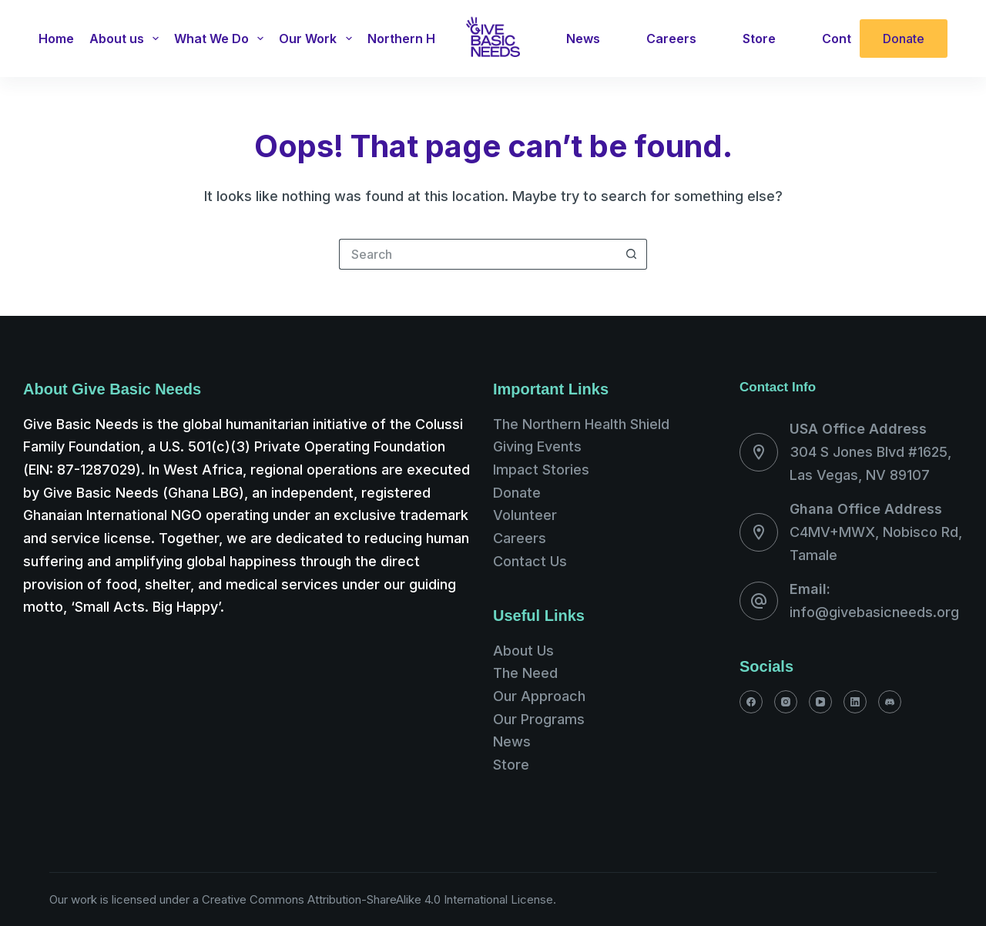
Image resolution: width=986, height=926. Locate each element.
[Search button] (631, 254)
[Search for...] (477, 254)
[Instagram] (785, 701)
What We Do (222, 38)
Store (759, 38)
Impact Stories (541, 469)
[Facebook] (751, 701)
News (583, 38)
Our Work (318, 38)
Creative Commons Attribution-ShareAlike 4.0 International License (377, 899)
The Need (525, 673)
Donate (903, 38)
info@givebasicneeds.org (874, 612)
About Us (523, 650)
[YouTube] (820, 701)
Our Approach (539, 696)
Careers (671, 38)
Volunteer (525, 515)
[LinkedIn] (855, 701)
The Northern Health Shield (581, 424)
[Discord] (889, 701)
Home (56, 38)
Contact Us (530, 561)
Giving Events (537, 446)
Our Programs (539, 719)
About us (127, 38)
